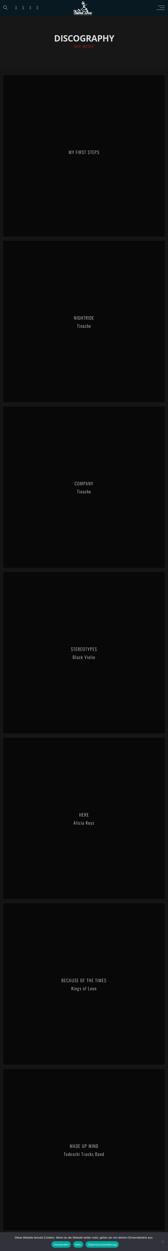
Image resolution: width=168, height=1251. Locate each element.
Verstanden (61, 1244)
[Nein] (162, 1241)
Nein (78, 1244)
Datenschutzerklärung (102, 1244)
